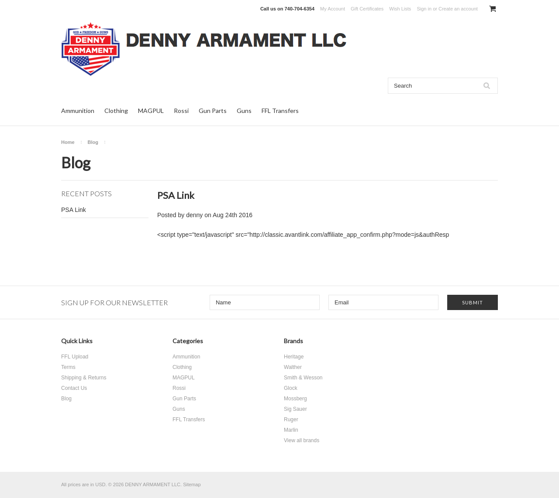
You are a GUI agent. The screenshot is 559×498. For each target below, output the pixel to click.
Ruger (291, 419)
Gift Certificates (367, 8)
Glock (290, 388)
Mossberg (295, 399)
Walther (293, 367)
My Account (332, 8)
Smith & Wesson (303, 378)
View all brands (301, 440)
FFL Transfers (280, 110)
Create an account (458, 8)
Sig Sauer (295, 409)
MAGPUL (151, 110)
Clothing (116, 110)
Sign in (424, 8)
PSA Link (73, 209)
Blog (93, 142)
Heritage (294, 357)
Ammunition (77, 110)
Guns (244, 110)
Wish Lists (400, 8)
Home (68, 142)
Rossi (181, 110)
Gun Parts (213, 110)
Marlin (291, 430)
